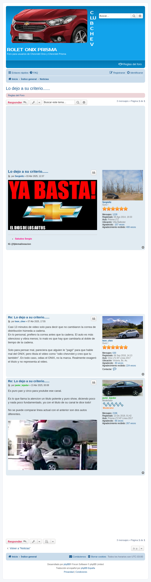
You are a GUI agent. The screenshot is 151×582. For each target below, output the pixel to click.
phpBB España (88, 568)
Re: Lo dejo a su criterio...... (28, 317)
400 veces (131, 227)
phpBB (67, 564)
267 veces (131, 423)
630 (114, 353)
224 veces (131, 365)
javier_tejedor (109, 398)
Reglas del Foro (16, 95)
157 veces (120, 224)
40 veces (119, 363)
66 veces (119, 421)
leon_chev (107, 341)
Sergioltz (106, 202)
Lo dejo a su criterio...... (28, 88)
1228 (115, 214)
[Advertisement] (75, 138)
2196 (115, 413)
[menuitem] (33, 72)
